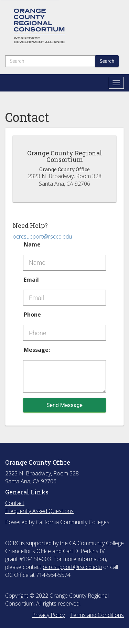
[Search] (50, 61)
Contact (14, 503)
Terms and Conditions (97, 615)
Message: (37, 350)
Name (32, 244)
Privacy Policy (48, 615)
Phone (32, 314)
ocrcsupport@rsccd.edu (42, 236)
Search (106, 61)
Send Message (64, 405)
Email (31, 279)
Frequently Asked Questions (39, 511)
